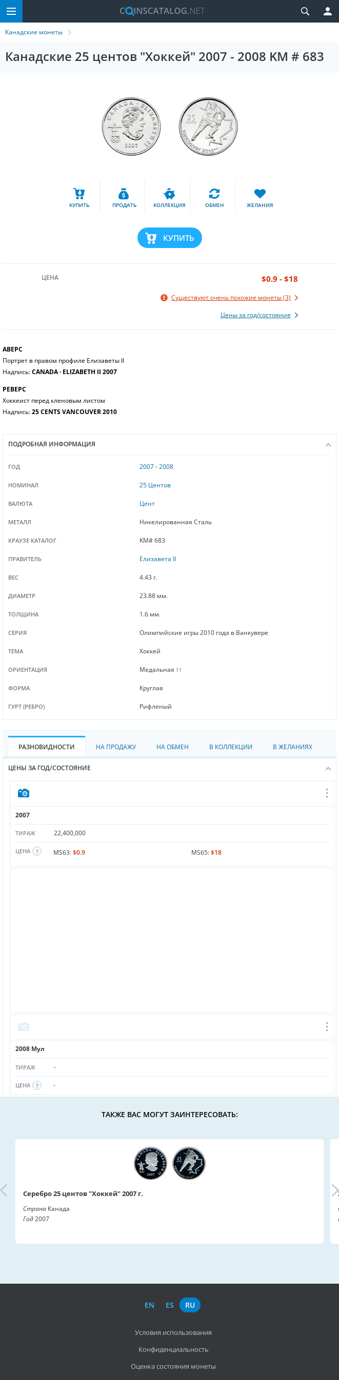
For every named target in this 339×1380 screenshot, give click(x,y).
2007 (146, 466)
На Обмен (172, 747)
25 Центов (155, 485)
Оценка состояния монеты (173, 1366)
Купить (178, 238)
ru (190, 1305)
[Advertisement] (172, 940)
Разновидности (46, 747)
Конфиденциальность (173, 1349)
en (149, 1305)
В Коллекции (230, 747)
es (170, 1305)
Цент (147, 503)
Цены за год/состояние (169, 768)
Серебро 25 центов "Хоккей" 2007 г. (83, 1193)
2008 (166, 466)
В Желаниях (292, 747)
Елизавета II (157, 558)
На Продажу (116, 747)
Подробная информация (169, 444)
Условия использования (173, 1332)
